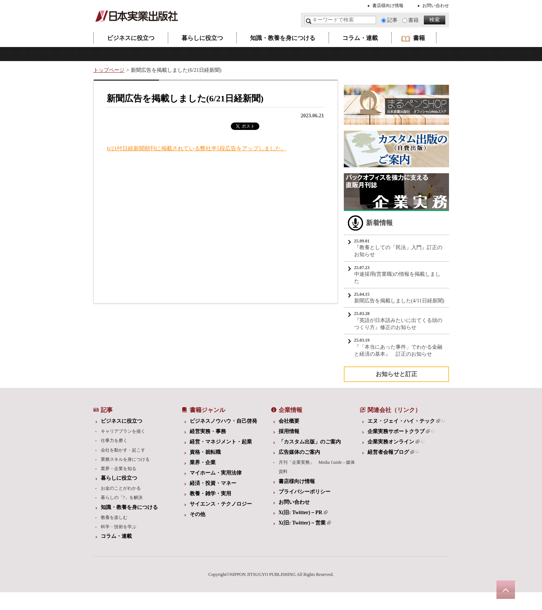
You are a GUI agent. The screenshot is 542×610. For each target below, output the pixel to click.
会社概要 (289, 421)
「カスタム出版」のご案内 (310, 442)
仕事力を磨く (114, 440)
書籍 (413, 20)
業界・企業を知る (118, 468)
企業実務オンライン (393, 442)
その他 (197, 514)
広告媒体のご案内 (299, 452)
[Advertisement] (158, 227)
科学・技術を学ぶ (118, 526)
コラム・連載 (360, 38)
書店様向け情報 (387, 5)
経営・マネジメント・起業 (221, 442)
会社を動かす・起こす (123, 450)
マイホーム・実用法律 (216, 473)
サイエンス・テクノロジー (221, 504)
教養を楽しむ (114, 517)
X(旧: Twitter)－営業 (305, 523)
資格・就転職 (205, 452)
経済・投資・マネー (213, 483)
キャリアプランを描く (123, 431)
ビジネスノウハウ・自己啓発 (223, 421)
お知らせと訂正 (396, 374)
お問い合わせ (435, 5)
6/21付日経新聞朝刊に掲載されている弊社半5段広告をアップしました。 (196, 148)
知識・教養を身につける (282, 38)
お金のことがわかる (121, 488)
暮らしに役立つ (202, 38)
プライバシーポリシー (304, 492)
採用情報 (289, 431)
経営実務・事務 (208, 431)
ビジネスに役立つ (130, 38)
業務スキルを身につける (125, 459)
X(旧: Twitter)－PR (303, 512)
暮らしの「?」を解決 (122, 497)
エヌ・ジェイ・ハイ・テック (404, 421)
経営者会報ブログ (391, 452)
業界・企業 (203, 462)
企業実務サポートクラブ (399, 431)
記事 (392, 20)
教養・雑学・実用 (210, 493)
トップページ (108, 70)
